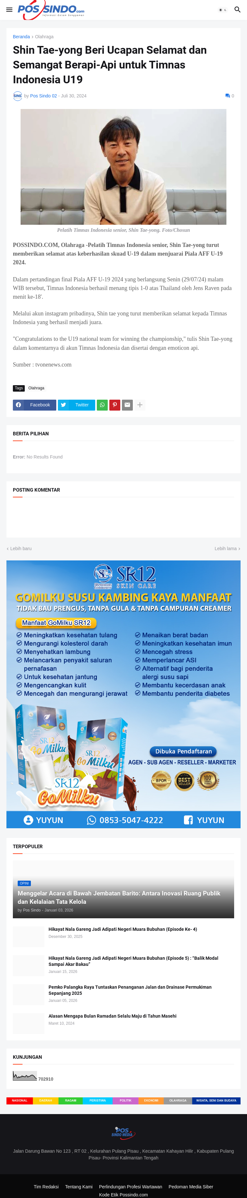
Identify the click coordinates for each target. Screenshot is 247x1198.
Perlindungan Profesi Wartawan (130, 1186)
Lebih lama (226, 548)
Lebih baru (21, 548)
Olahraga (44, 36)
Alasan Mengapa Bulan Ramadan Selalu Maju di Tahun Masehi (113, 1016)
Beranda (21, 36)
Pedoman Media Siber (191, 1186)
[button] (9, 10)
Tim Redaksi (46, 1186)
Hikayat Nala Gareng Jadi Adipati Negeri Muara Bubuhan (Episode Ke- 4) (123, 929)
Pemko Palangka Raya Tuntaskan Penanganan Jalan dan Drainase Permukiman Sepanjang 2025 (130, 990)
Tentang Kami (79, 1186)
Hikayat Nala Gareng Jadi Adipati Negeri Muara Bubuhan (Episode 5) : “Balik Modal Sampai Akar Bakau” (133, 961)
